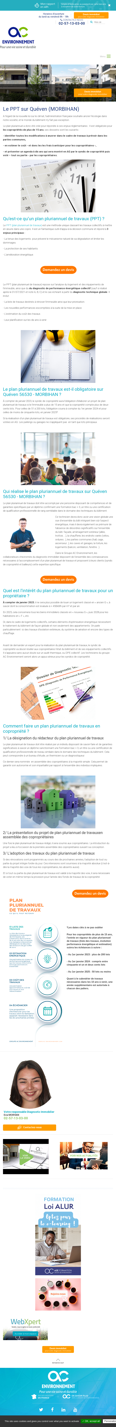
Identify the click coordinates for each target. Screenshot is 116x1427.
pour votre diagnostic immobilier (91, 15)
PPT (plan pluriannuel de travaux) (24, 225)
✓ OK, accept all (91, 1421)
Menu (105, 56)
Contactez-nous (30, 1127)
